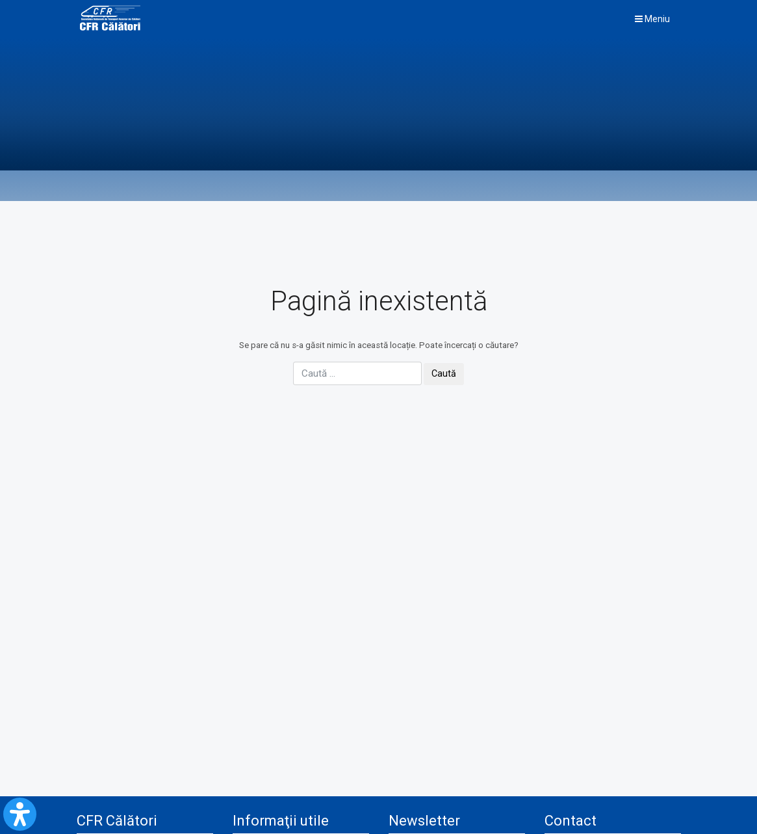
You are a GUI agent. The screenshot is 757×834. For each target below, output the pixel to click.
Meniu (652, 19)
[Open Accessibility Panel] (19, 814)
